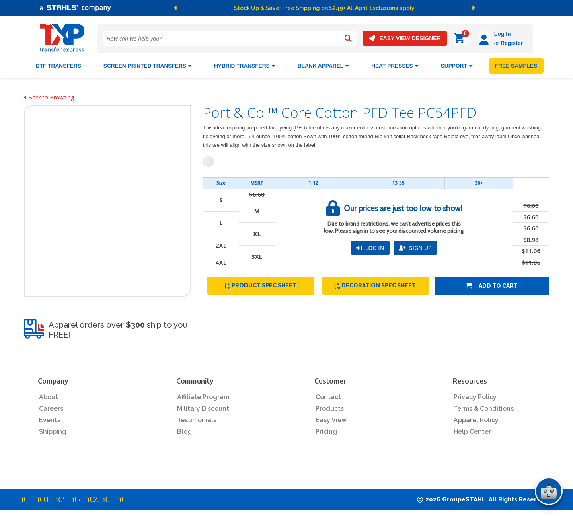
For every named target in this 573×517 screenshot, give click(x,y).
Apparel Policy (476, 419)
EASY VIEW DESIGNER (405, 38)
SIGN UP (415, 246)
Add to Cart (492, 284)
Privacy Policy (475, 396)
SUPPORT (457, 65)
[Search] (348, 38)
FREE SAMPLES (516, 65)
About (48, 396)
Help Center (472, 430)
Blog (184, 430)
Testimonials (196, 419)
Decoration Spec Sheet (375, 284)
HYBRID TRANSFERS (244, 65)
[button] (212, 8)
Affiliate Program (203, 396)
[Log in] (463, 38)
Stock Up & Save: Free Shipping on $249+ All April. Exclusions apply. (324, 8)
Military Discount (203, 407)
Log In (480, 34)
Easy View (331, 419)
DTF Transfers (58, 65)
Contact (328, 396)
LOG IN (370, 246)
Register (489, 43)
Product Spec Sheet (261, 284)
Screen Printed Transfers (147, 65)
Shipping (52, 430)
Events (49, 419)
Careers (51, 407)
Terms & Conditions (484, 407)
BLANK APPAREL (323, 65)
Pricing (326, 430)
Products (330, 407)
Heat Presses (395, 65)
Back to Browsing (49, 96)
